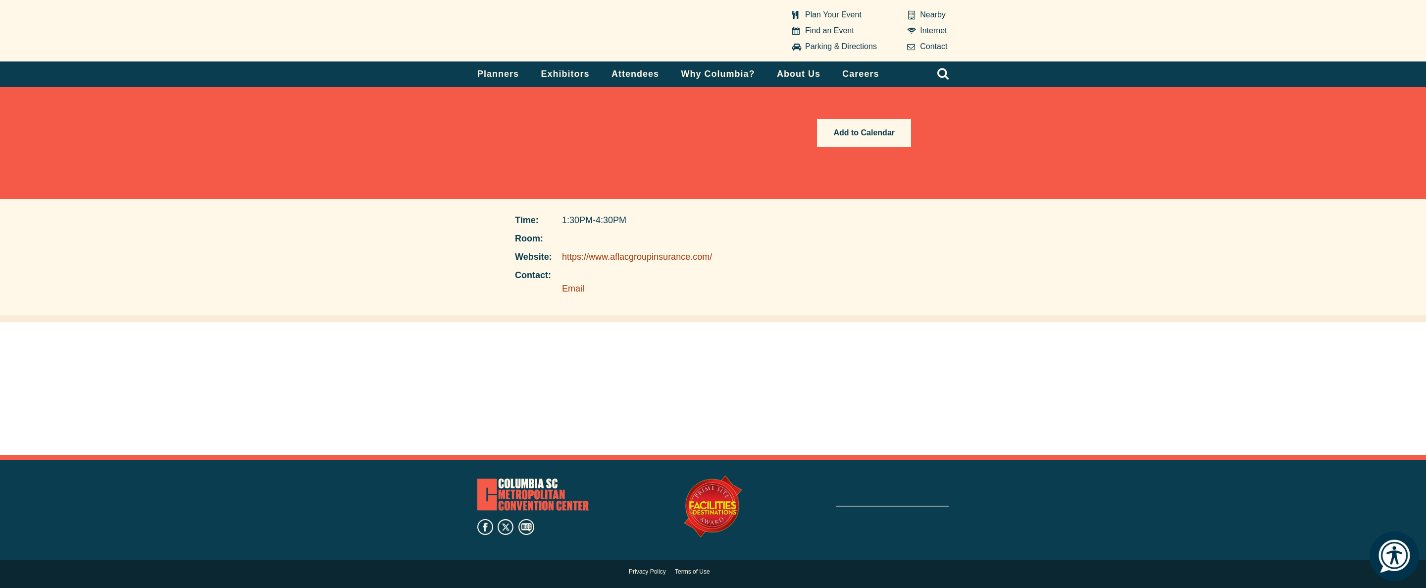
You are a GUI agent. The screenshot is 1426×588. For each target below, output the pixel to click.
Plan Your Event (833, 14)
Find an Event (829, 30)
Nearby (933, 14)
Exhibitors (565, 74)
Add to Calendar (864, 132)
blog (526, 527)
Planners (498, 74)
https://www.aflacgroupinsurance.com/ (637, 257)
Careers (860, 74)
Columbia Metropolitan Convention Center (539, 31)
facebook (485, 527)
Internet (933, 30)
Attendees (635, 74)
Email (573, 289)
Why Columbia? (718, 74)
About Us (798, 74)
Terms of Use (692, 571)
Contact (933, 46)
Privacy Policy (647, 571)
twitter (505, 527)
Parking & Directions (841, 46)
